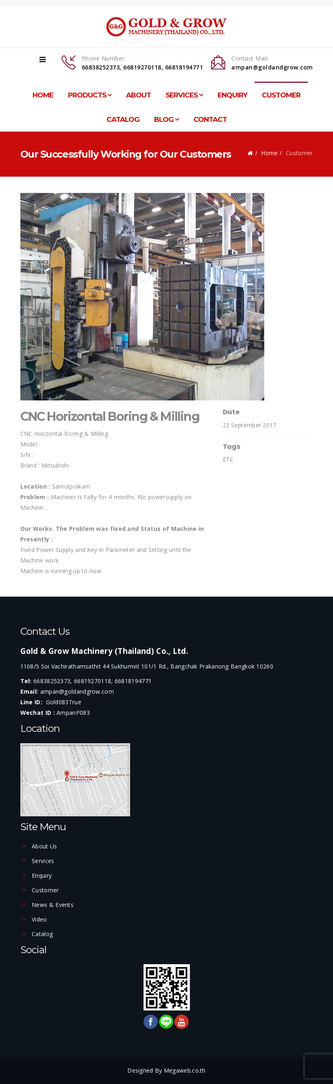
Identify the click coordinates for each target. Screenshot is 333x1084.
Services (181, 95)
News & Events (52, 905)
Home (43, 95)
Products (87, 95)
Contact (210, 119)
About (138, 95)
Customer (281, 95)
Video (38, 919)
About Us (43, 846)
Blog (164, 119)
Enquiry (232, 95)
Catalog (123, 119)
